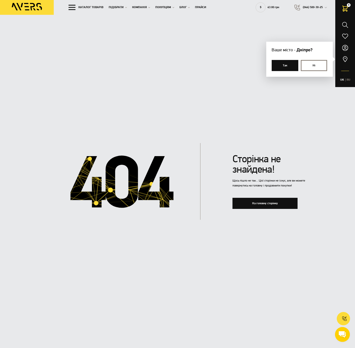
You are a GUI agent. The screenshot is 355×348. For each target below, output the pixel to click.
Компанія (139, 7)
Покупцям (163, 7)
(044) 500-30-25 (313, 7)
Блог (183, 7)
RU (348, 79)
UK (342, 79)
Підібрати (116, 7)
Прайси (200, 7)
